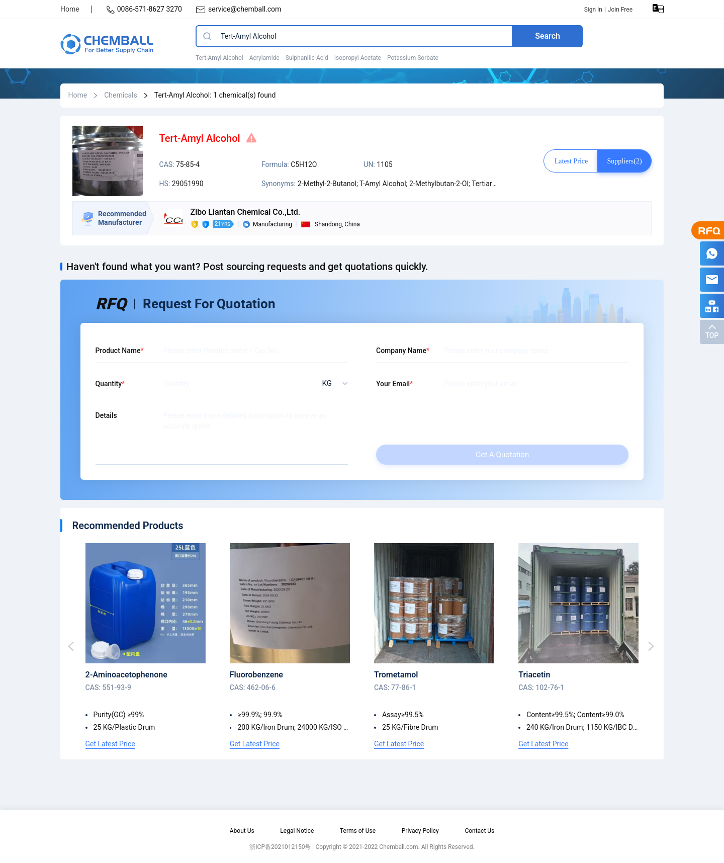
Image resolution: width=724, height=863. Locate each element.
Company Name (401, 351)
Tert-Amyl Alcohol (219, 57)
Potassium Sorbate (412, 57)
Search (547, 36)
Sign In (593, 9)
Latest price (571, 161)
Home (69, 9)
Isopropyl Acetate (357, 57)
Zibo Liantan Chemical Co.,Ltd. (246, 212)
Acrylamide (264, 57)
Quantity (109, 384)
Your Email (393, 384)
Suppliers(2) (624, 161)
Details (106, 415)
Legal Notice (297, 830)
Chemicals (120, 95)
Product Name (118, 351)
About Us (242, 830)
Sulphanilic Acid (307, 57)
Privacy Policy (420, 830)
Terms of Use (358, 830)
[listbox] (332, 383)
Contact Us (479, 830)
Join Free (620, 9)
